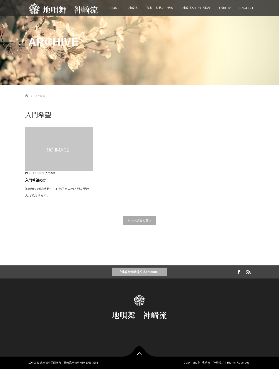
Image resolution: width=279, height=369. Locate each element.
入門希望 (50, 173)
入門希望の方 (35, 180)
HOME (115, 8)
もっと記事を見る (139, 220)
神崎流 (133, 8)
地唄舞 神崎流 (212, 362)
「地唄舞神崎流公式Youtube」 (139, 272)
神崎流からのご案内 (196, 8)
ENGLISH (246, 8)
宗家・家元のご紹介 (160, 8)
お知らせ (225, 8)
